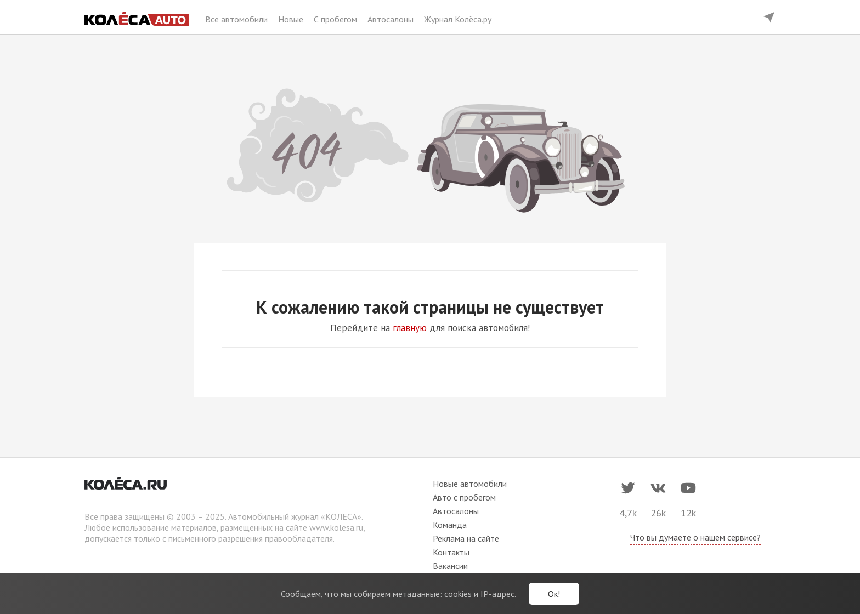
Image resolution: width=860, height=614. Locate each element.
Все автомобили (237, 19)
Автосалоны (391, 19)
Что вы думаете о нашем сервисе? (695, 537)
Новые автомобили (470, 483)
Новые (291, 19)
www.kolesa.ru (336, 527)
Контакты (451, 552)
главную (410, 328)
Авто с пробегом (464, 497)
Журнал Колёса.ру (457, 19)
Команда (450, 524)
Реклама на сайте (466, 538)
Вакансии (450, 565)
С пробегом (336, 19)
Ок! (554, 593)
